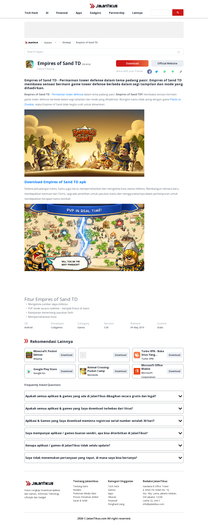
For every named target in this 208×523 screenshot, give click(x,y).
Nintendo (92, 374)
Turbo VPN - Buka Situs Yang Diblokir (152, 353)
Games (112, 489)
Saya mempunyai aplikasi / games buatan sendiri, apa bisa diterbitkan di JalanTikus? (104, 433)
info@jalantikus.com (153, 504)
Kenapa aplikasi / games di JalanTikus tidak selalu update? (104, 445)
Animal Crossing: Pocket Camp (98, 369)
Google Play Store (45, 369)
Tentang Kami (80, 486)
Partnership (116, 13)
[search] (160, 13)
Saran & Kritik (80, 500)
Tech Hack (31, 13)
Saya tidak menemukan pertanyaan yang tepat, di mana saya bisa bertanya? (104, 458)
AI (47, 13)
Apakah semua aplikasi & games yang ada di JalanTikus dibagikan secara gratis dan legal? (104, 396)
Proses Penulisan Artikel (85, 497)
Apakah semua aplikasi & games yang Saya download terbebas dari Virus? (104, 408)
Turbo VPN (147, 358)
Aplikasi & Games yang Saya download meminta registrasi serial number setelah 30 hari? (104, 421)
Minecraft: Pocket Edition (45, 353)
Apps (79, 13)
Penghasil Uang (116, 504)
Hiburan (112, 497)
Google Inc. (39, 373)
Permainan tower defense (67, 94)
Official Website (167, 63)
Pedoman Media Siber (84, 493)
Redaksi (77, 489)
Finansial (62, 13)
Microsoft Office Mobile (152, 367)
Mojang (37, 358)
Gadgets (95, 13)
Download (132, 63)
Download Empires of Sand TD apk (55, 181)
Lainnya (137, 13)
